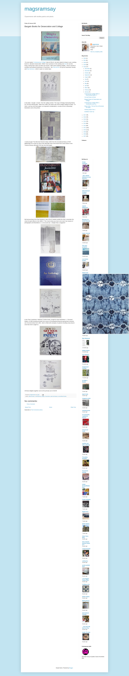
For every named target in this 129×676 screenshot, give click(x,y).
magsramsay (40, 9)
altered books (32, 396)
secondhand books (62, 396)
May (86, 83)
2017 (84, 115)
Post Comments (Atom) (37, 410)
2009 (84, 132)
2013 (84, 123)
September (87, 75)
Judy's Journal (86, 233)
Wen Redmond (86, 338)
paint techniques (54, 396)
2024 (84, 58)
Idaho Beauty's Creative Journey (86, 192)
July (86, 79)
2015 (84, 119)
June (86, 81)
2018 (84, 66)
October (87, 73)
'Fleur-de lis (56, 67)
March (86, 87)
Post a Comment (31, 404)
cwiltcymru (85, 561)
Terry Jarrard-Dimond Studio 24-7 (86, 543)
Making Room (85, 600)
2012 (84, 125)
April (86, 85)
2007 (84, 136)
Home (50, 407)
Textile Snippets (86, 499)
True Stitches (85, 354)
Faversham (47, 396)
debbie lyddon (86, 350)
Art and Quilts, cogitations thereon (86, 416)
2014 (84, 121)
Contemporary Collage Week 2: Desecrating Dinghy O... (92, 94)
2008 (84, 134)
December (87, 68)
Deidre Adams (85, 596)
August (86, 77)
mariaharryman (86, 410)
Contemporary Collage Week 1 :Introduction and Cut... (91, 103)
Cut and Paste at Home (90, 97)
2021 (84, 60)
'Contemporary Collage (39, 62)
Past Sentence (31, 69)
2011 (84, 127)
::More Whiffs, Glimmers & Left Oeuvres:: (86, 177)
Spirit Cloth (85, 394)
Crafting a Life (86, 584)
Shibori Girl (85, 272)
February (87, 89)
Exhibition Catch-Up (89, 111)
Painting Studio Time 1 (89, 109)
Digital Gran (85, 511)
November (87, 70)
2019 (84, 64)
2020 (84, 62)
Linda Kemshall (86, 548)
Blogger (71, 668)
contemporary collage (40, 396)
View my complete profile (96, 51)
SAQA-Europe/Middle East (86, 486)
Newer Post (28, 407)
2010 (84, 129)
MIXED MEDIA (85, 524)
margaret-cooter (86, 398)
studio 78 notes (86, 632)
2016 (84, 117)
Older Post (73, 407)
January (87, 92)
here (65, 64)
